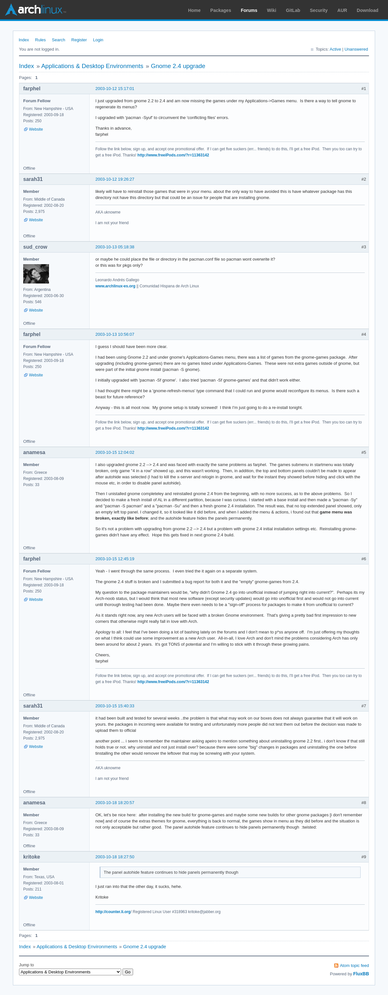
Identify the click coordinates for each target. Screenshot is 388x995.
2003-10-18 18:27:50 (114, 856)
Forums (249, 10)
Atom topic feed (354, 965)
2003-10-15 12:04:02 (114, 452)
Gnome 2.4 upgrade (178, 66)
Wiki (271, 10)
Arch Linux (35, 9)
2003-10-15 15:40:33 (114, 705)
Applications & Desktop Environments (92, 66)
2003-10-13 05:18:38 (114, 246)
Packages (220, 10)
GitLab (293, 10)
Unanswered (356, 49)
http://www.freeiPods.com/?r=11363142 (173, 155)
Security (319, 10)
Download (367, 10)
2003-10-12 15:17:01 (114, 88)
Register (79, 39)
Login (98, 39)
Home (194, 10)
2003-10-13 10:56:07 (114, 334)
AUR (342, 10)
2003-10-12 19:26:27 (114, 179)
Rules (40, 39)
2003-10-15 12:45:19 (114, 558)
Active (335, 49)
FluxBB (361, 973)
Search (58, 39)
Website (36, 129)
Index (24, 39)
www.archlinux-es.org (115, 286)
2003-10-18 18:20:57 (114, 802)
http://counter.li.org (113, 912)
